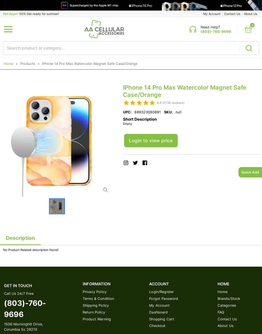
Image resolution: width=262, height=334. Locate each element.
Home (8, 66)
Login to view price (155, 144)
